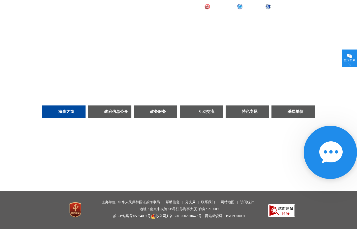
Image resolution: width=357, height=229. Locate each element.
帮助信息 (172, 202)
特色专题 (250, 111)
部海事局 (251, 7)
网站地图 (228, 202)
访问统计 (247, 202)
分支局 (190, 202)
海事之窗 (66, 111)
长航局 (277, 7)
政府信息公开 (116, 111)
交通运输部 (220, 7)
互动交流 (206, 111)
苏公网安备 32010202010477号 (176, 216)
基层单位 (295, 111)
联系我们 (208, 202)
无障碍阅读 (298, 6)
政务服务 (158, 111)
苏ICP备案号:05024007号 (132, 216)
